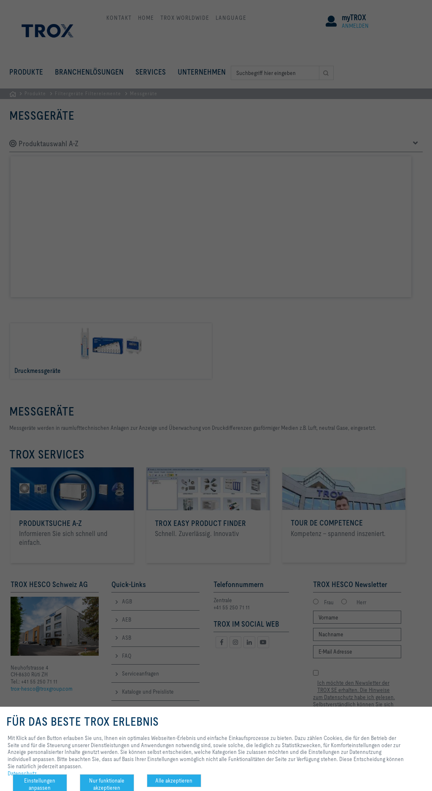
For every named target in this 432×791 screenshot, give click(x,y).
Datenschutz (22, 773)
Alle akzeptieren (173, 780)
